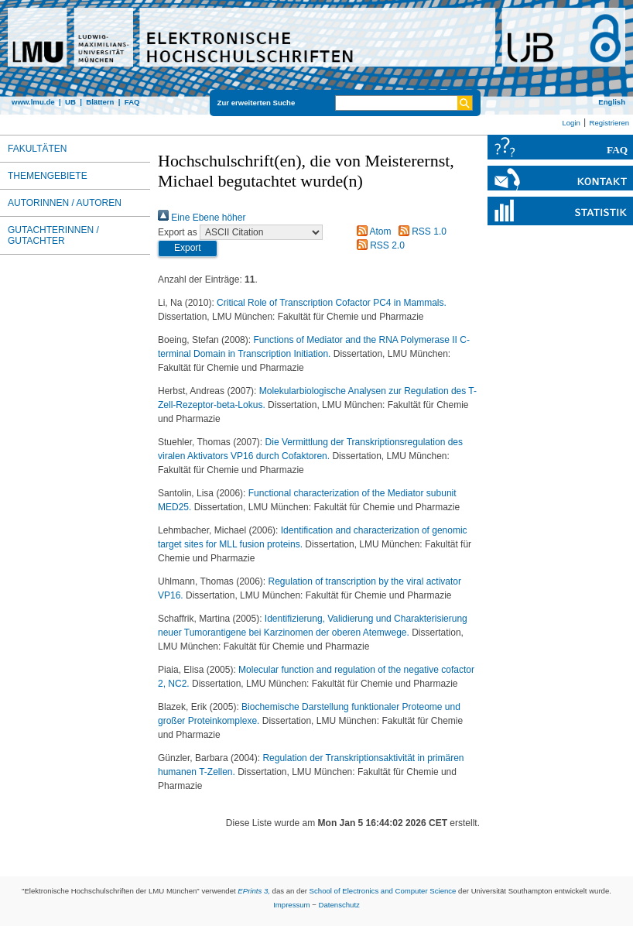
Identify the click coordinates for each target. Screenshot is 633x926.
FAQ (132, 102)
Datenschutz (339, 904)
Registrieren (609, 122)
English (611, 102)
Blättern (100, 102)
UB (70, 102)
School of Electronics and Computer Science (383, 891)
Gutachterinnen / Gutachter (53, 235)
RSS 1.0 (420, 231)
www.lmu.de (33, 102)
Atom (372, 231)
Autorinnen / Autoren (64, 202)
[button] (187, 248)
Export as (177, 232)
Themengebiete (47, 175)
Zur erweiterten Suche (256, 102)
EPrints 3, (254, 891)
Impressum (291, 904)
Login (571, 122)
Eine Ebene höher (201, 217)
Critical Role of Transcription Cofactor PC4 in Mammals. (332, 302)
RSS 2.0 (378, 245)
